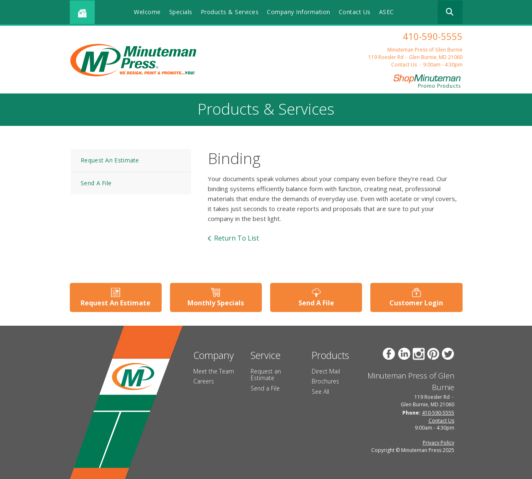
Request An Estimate (110, 160)
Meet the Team (213, 371)
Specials (180, 12)
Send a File (265, 388)
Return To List (236, 238)
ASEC (386, 12)
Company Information (298, 12)
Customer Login (416, 302)
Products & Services (230, 12)
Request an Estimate (266, 374)
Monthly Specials (215, 302)
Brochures (325, 381)
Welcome (147, 12)
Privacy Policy (438, 442)
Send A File (96, 183)
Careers (203, 381)
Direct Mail (326, 371)
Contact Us (355, 12)
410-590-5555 (433, 36)
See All (320, 391)
